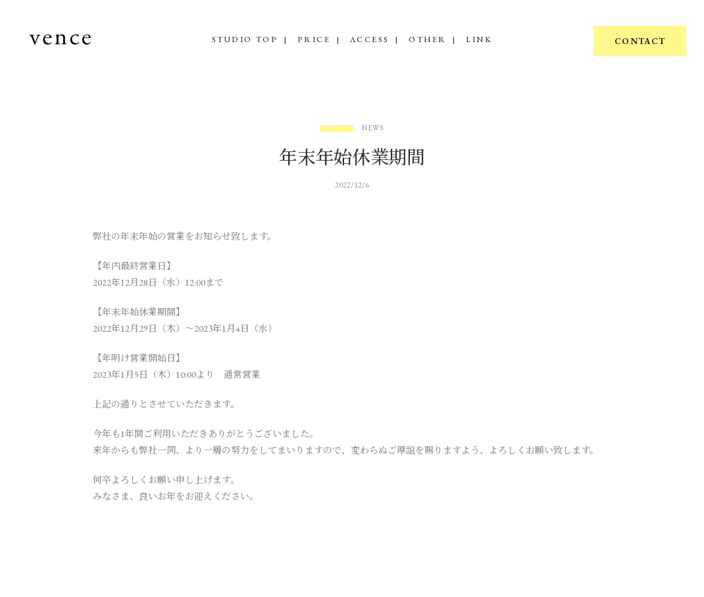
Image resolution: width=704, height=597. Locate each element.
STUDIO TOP (245, 39)
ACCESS (369, 39)
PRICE (313, 39)
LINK (479, 39)
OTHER (427, 39)
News (373, 128)
